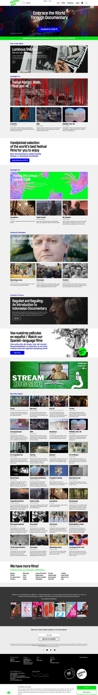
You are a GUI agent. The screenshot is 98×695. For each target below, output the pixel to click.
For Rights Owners (54, 662)
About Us (12, 659)
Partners (12, 660)
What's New (26, 661)
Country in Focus (17, 295)
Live (58, 3)
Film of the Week (16, 43)
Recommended (52, 577)
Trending (63, 573)
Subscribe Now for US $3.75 (20, 160)
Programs (70, 3)
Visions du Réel (65, 575)
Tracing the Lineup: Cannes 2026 (16, 33)
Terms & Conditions (15, 661)
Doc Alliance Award (15, 577)
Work (62, 579)
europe (49, 1)
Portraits (50, 573)
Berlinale (12, 573)
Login (77, 3)
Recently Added (16, 394)
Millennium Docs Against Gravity (37, 618)
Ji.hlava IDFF (68, 617)
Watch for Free (65, 577)
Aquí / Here (17, 353)
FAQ (51, 660)
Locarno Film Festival (41, 573)
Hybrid (24, 577)
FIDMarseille (57, 617)
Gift (51, 661)
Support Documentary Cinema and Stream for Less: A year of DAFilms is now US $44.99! (49, 38)
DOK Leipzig (26, 573)
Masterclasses (39, 575)
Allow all (87, 677)
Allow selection (86, 681)
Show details (71, 692)
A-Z (37, 659)
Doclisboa (12, 579)
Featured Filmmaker (18, 232)
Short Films (51, 579)
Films (63, 3)
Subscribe (52, 659)
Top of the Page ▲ (83, 657)
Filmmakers (39, 660)
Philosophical (39, 579)
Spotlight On (15, 76)
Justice (25, 579)
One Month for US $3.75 (49, 29)
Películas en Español (41, 577)
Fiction (24, 575)
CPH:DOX (12, 575)
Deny (86, 686)
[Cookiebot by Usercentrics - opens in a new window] (9, 692)
